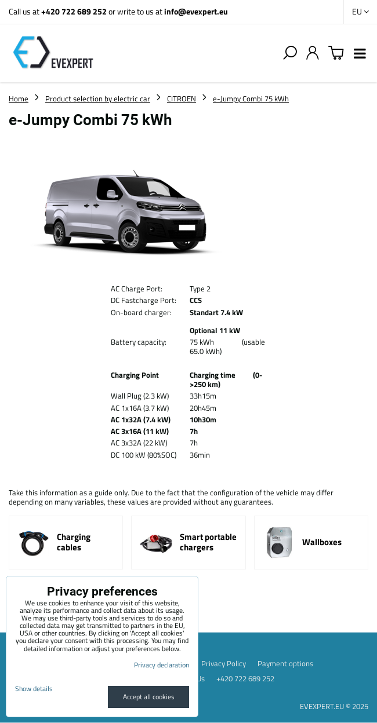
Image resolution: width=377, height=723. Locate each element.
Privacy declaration (161, 664)
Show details (34, 688)
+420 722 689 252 (74, 11)
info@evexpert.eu (196, 11)
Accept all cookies (149, 696)
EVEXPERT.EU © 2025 (334, 706)
